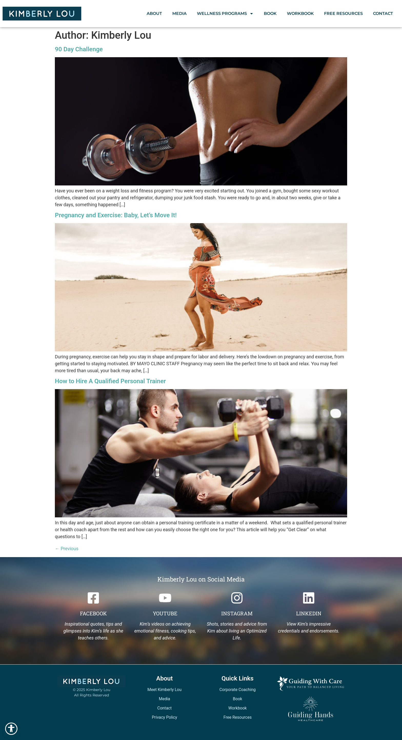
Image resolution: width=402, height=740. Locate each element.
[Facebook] (93, 597)
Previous (66, 548)
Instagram (237, 613)
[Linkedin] (308, 597)
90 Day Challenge (79, 49)
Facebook (93, 613)
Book (270, 13)
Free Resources (343, 13)
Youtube (165, 613)
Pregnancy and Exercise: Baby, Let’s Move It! (116, 215)
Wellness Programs (225, 13)
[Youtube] (165, 597)
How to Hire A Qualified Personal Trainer (110, 381)
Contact (383, 13)
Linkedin (308, 613)
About (154, 13)
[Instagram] (236, 597)
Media (179, 13)
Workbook (300, 13)
